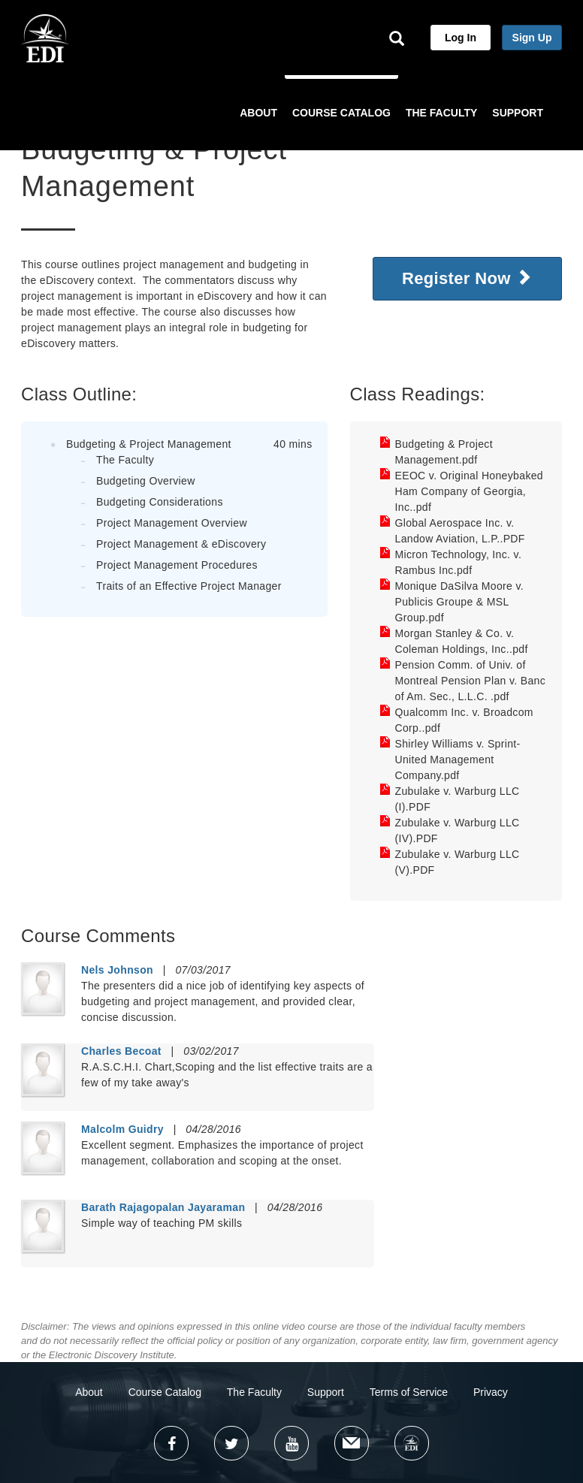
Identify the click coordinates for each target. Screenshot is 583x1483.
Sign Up (532, 38)
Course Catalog (164, 1392)
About (89, 1392)
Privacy (490, 1392)
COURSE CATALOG (341, 113)
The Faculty (254, 1392)
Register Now (467, 278)
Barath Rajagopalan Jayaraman (163, 1207)
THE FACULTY (441, 113)
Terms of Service (409, 1392)
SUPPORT (517, 113)
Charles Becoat (121, 1051)
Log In (460, 38)
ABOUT (258, 113)
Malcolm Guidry (122, 1129)
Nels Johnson (117, 970)
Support (325, 1392)
